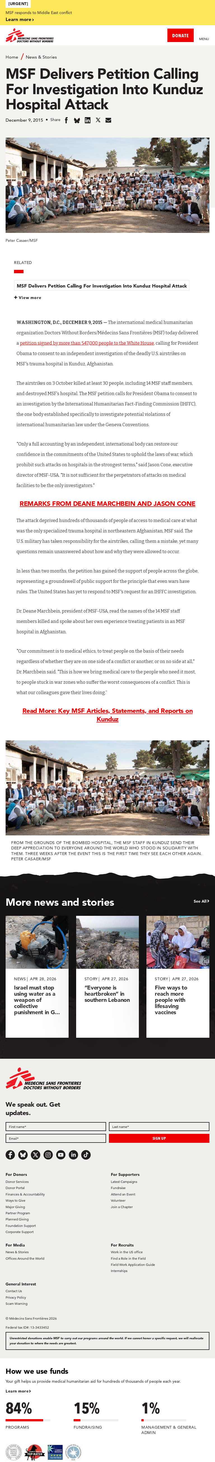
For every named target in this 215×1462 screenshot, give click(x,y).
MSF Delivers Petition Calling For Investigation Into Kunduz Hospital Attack (102, 286)
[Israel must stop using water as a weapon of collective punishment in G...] (37, 977)
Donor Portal (15, 1188)
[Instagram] (48, 1155)
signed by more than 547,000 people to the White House (95, 343)
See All (200, 901)
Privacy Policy (16, 1297)
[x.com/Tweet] (35, 1155)
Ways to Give (15, 1200)
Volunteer (118, 1200)
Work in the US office (127, 1252)
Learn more (18, 19)
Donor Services (17, 1182)
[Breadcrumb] (107, 57)
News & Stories (41, 57)
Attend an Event (123, 1194)
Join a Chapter (122, 1207)
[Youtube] (61, 1155)
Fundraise (118, 1188)
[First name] (56, 1126)
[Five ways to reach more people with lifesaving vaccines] (177, 977)
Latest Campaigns (124, 1182)
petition (28, 343)
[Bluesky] (23, 1155)
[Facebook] (10, 1155)
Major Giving (15, 1207)
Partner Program (18, 1213)
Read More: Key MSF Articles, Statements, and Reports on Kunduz (107, 715)
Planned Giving (17, 1219)
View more (30, 297)
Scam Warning (16, 1303)
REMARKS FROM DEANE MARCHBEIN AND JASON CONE (107, 504)
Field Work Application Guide (133, 1264)
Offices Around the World (25, 1258)
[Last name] (159, 1126)
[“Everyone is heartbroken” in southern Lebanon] (107, 977)
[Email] (56, 1138)
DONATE (180, 35)
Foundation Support (21, 1226)
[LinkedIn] (73, 1155)
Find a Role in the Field (128, 1258)
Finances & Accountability (25, 1194)
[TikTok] (86, 1155)
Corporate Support (20, 1232)
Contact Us (14, 1291)
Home (12, 57)
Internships (119, 1271)
